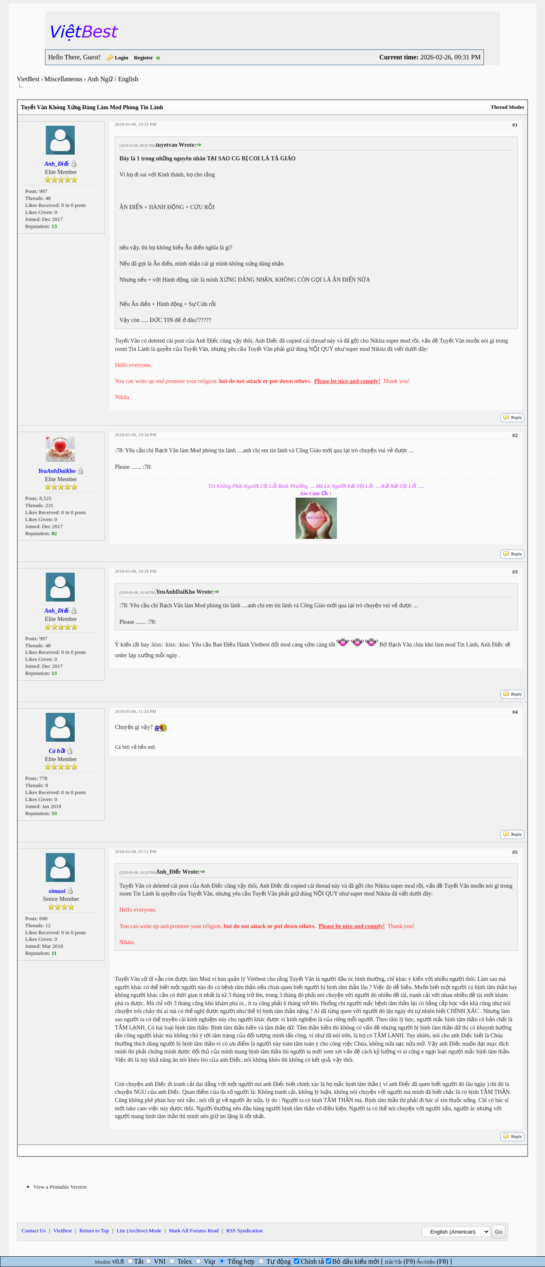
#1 (515, 125)
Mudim (102, 1262)
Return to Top (94, 1230)
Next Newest (69, 1150)
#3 (515, 572)
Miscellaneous (63, 78)
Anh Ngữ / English (112, 78)
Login (121, 57)
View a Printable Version (60, 1187)
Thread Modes (507, 107)
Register (143, 57)
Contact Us (34, 1230)
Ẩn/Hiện (426, 1262)
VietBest (28, 78)
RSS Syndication (244, 1230)
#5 (515, 852)
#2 (515, 435)
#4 (515, 712)
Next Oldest (37, 1150)
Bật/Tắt (393, 1262)
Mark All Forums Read (193, 1230)
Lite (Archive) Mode (138, 1230)
